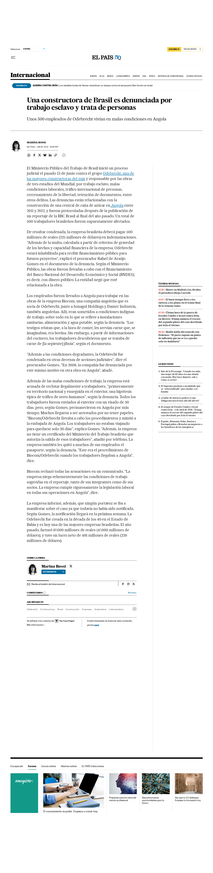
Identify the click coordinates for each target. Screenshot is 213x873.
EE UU (102, 76)
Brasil (60, 609)
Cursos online (48, 766)
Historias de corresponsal (171, 76)
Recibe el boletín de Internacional (48, 584)
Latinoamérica (123, 76)
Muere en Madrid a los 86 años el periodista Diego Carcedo (179, 291)
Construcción (72, 609)
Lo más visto (165, 364)
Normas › (132, 592)
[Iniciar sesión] (192, 49)
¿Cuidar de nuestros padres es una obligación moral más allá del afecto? (180, 399)
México (110, 76)
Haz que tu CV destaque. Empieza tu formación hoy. (188, 799)
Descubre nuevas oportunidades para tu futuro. (153, 800)
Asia (144, 76)
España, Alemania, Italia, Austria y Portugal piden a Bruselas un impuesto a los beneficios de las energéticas (181, 424)
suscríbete (174, 49)
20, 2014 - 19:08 (47, 147)
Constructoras (47, 609)
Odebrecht (32, 609)
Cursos (32, 766)
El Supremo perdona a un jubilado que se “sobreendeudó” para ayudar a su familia (180, 389)
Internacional (30, 75)
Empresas (87, 609)
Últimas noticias (194, 76)
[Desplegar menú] (13, 57)
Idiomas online (69, 766)
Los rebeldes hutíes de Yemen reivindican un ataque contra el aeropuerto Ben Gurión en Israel (92, 85)
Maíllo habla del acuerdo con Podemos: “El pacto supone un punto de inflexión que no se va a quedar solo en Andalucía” (179, 336)
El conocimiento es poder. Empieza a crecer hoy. (70, 811)
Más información (36, 624)
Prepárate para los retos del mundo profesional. (122, 799)
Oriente (136, 76)
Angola (116, 205)
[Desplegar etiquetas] (134, 609)
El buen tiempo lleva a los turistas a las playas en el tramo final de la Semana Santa (179, 302)
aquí (96, 624)
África (152, 76)
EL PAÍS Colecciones (93, 766)
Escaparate (16, 766)
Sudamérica (100, 609)
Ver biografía (53, 572)
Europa (93, 76)
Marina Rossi (36, 142)
